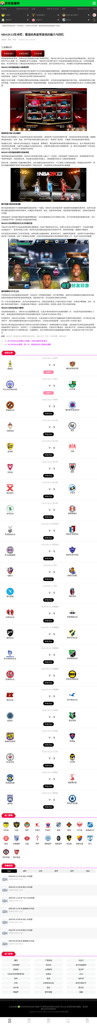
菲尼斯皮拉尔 (10, 534)
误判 (16, 978)
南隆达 (10, 369)
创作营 (81, 978)
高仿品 (48, 965)
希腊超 (55, 772)
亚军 (14, 40)
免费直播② (24, 53)
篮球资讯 (21, 26)
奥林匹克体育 (10, 741)
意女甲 (81, 969)
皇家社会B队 (72, 575)
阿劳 (72, 472)
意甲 (55, 586)
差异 (48, 978)
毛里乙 (55, 379)
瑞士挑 (55, 420)
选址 (48, 987)
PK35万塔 (10, 762)
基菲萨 (10, 804)
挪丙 (16, 960)
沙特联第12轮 (48, 983)
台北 (81, 974)
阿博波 (72, 741)
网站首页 (12, 26)
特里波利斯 (10, 783)
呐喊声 (16, 992)
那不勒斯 (10, 596)
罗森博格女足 (72, 617)
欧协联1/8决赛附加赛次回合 (24, 336)
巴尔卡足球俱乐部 (10, 389)
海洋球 (9, 336)
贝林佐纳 (10, 431)
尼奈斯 (10, 452)
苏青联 (55, 400)
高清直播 (53, 336)
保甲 (64, 9)
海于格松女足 (72, 700)
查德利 (16, 969)
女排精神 (15, 965)
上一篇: (24, 341)
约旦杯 (4, 9)
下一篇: (26, 344)
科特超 (55, 731)
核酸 (81, 992)
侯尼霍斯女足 (72, 658)
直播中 (48, 372)
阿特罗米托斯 (72, 803)
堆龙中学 (40, 336)
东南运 (48, 974)
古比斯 (72, 762)
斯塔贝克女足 (72, 638)
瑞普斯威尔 (72, 513)
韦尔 (72, 431)
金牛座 (16, 987)
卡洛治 (72, 493)
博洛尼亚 (72, 596)
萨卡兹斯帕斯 (10, 555)
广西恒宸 (48, 960)
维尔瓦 (81, 987)
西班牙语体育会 (72, 534)
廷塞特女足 (10, 679)
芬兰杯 (55, 752)
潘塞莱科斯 (72, 783)
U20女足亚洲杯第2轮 (16, 974)
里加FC (10, 721)
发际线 (4, 40)
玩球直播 (38, 53)
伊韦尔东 (10, 514)
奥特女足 (10, 638)
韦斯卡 (10, 576)
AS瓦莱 (72, 389)
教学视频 (48, 992)
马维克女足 (10, 617)
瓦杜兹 (10, 472)
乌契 (72, 451)
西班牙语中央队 (72, 555)
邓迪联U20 (10, 410)
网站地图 (64, 1012)
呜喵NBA (62, 336)
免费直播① (9, 53)
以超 (33, 9)
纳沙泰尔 (10, 493)
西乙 (55, 565)
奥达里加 (72, 720)
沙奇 (16, 983)
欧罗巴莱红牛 (81, 983)
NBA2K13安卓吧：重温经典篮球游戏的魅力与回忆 (43, 26)
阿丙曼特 (55, 524)
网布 (9, 40)
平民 (47, 336)
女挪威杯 (55, 607)
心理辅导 (48, 969)
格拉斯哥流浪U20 (72, 410)
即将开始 (48, 414)
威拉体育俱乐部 (72, 368)
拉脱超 (55, 710)
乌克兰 (81, 960)
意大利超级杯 (81, 965)
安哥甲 (55, 358)
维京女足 (10, 700)
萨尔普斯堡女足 (10, 659)
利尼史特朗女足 (72, 679)
